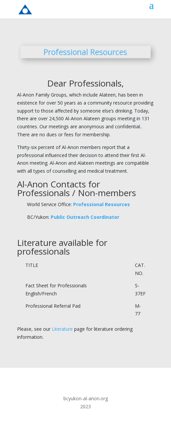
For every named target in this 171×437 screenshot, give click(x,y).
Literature (62, 329)
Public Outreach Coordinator (85, 217)
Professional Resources (101, 204)
